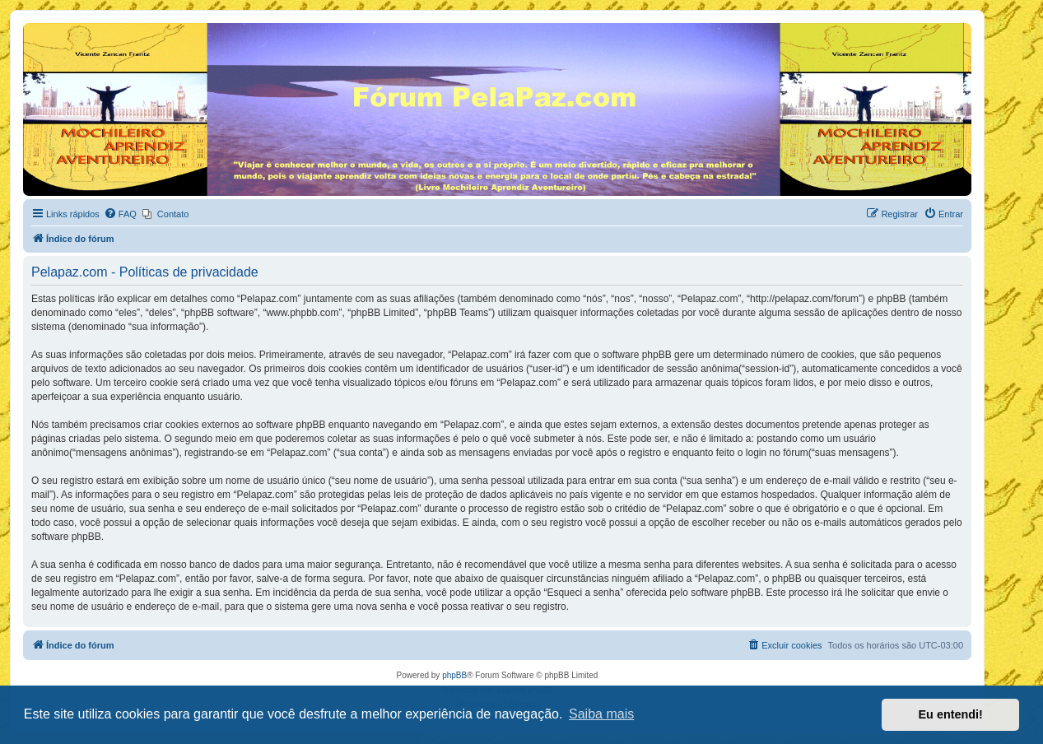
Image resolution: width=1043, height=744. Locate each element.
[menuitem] (120, 214)
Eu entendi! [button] (951, 714)
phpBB (454, 675)
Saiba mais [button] (601, 714)
